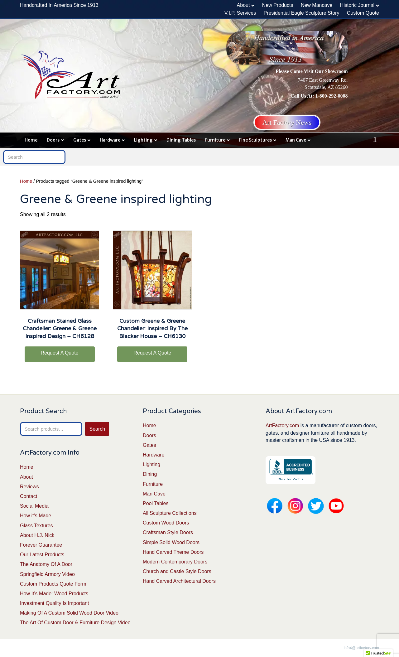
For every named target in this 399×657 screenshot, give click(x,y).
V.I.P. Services (240, 13)
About (243, 5)
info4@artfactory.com (361, 648)
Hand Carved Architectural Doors (179, 581)
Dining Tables (181, 140)
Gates (79, 140)
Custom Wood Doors (166, 522)
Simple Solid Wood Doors (171, 542)
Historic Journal (357, 5)
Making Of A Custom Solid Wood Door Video (69, 613)
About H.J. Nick (37, 535)
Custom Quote (363, 13)
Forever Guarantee (41, 545)
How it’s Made (35, 515)
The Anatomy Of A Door (46, 564)
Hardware (110, 140)
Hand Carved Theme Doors (173, 552)
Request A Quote (60, 352)
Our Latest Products (42, 554)
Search (97, 429)
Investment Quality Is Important (54, 603)
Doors (53, 140)
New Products (277, 5)
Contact (28, 496)
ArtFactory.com (282, 425)
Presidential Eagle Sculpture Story (301, 13)
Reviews (29, 486)
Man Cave (296, 140)
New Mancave (316, 5)
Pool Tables (155, 503)
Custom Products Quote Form (53, 584)
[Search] (375, 139)
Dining (150, 474)
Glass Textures (36, 525)
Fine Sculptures (255, 140)
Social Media (34, 506)
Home (31, 140)
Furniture (215, 140)
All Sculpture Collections (170, 513)
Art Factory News (287, 122)
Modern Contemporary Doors (175, 561)
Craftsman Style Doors (168, 532)
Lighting (143, 140)
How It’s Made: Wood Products (54, 593)
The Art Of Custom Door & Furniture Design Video (75, 622)
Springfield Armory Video (47, 574)
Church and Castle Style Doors (177, 571)
